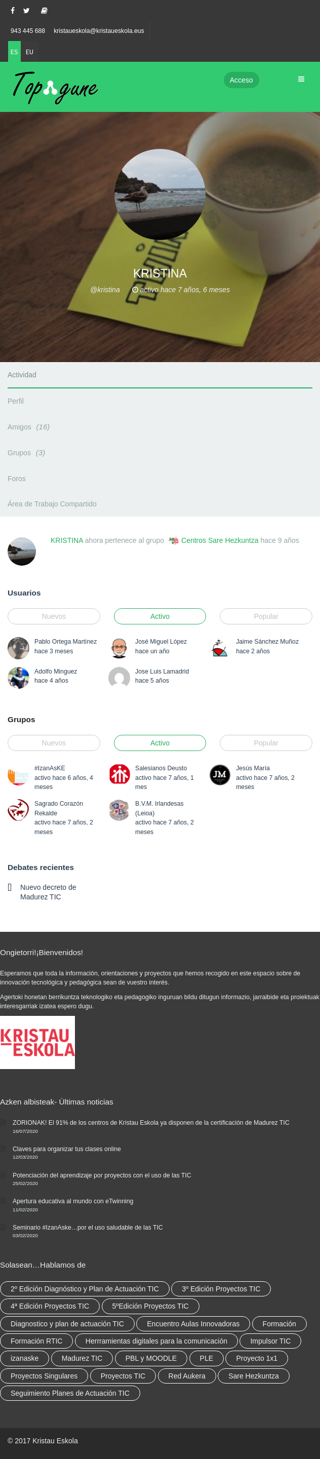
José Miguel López (161, 641)
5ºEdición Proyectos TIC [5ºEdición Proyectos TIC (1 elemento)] (150, 1306)
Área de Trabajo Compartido (52, 504)
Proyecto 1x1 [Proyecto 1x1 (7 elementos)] (256, 1358)
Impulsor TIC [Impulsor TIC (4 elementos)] (270, 1341)
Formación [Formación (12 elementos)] (279, 1324)
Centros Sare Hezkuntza (220, 540)
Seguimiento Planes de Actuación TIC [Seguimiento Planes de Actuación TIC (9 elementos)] (70, 1393)
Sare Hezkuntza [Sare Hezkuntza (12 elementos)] (253, 1376)
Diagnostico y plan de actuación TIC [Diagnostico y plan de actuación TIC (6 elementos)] (67, 1324)
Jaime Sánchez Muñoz (267, 641)
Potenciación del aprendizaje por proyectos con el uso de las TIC (102, 1175)
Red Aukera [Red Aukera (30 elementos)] (187, 1376)
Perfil (16, 401)
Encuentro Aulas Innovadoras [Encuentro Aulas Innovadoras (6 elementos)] (193, 1324)
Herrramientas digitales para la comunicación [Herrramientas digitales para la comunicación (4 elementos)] (156, 1341)
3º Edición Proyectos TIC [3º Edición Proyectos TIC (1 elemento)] (221, 1289)
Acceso (241, 80)
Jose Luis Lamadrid (162, 671)
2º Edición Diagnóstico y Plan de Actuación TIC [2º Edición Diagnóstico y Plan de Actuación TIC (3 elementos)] (85, 1289)
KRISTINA (67, 540)
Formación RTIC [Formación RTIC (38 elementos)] (36, 1341)
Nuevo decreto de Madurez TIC (48, 891)
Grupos (28, 452)
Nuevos (54, 616)
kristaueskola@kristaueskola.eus (99, 30)
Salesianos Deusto (161, 768)
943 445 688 (28, 30)
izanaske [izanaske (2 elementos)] (24, 1358)
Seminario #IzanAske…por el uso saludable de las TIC (88, 1227)
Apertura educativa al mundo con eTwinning (73, 1201)
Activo (160, 616)
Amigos (30, 426)
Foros (17, 479)
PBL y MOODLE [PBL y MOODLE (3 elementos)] (151, 1358)
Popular (266, 616)
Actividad (22, 375)
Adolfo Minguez (55, 671)
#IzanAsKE (49, 768)
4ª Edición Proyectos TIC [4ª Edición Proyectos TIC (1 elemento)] (50, 1306)
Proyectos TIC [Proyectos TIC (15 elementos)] (123, 1376)
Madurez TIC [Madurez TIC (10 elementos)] (82, 1358)
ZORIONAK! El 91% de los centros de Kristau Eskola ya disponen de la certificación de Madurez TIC (151, 1122)
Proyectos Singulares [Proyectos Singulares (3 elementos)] (44, 1376)
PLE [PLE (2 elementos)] (206, 1358)
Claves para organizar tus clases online (67, 1149)
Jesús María (253, 768)
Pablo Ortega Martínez (65, 641)
